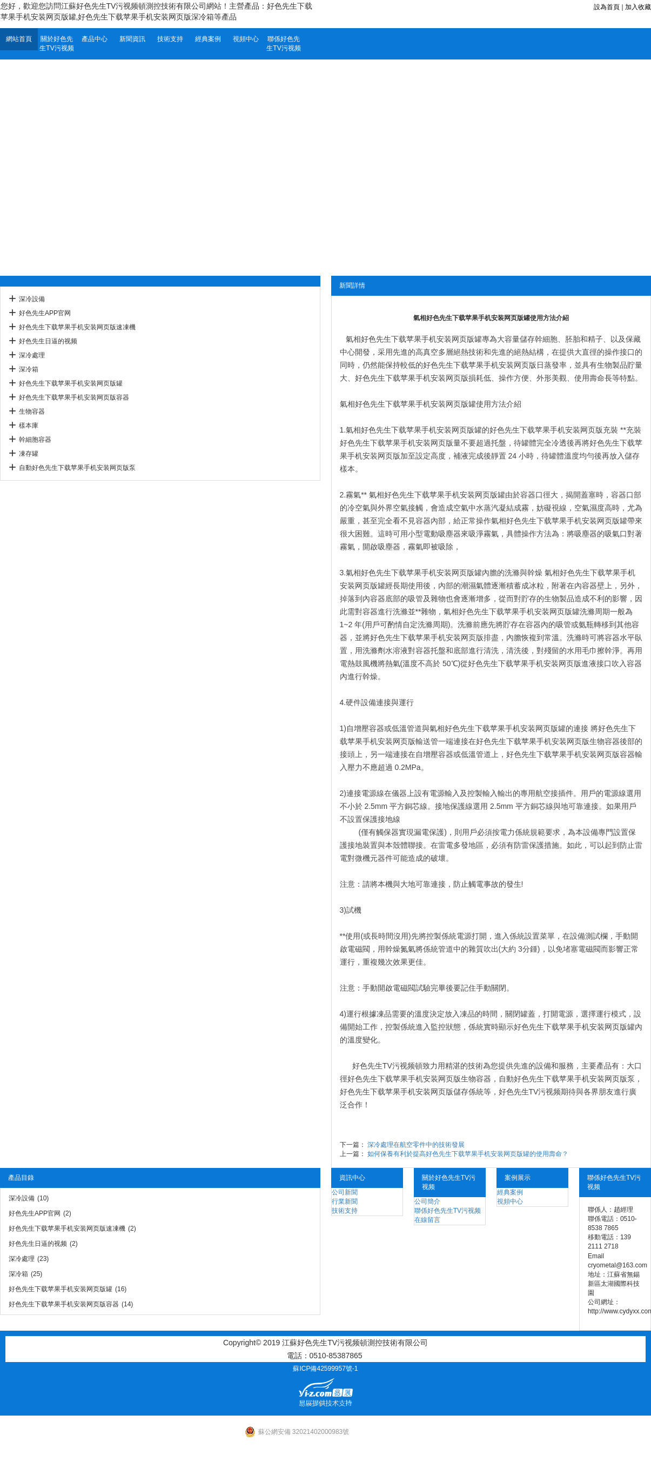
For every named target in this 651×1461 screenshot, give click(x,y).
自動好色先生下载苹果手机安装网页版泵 (77, 467)
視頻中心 (246, 39)
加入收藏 (638, 7)
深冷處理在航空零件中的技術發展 (416, 1144)
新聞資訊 (132, 39)
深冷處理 (32, 355)
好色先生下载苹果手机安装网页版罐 (71, 383)
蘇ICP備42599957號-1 (325, 1368)
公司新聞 (345, 1192)
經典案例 (208, 39)
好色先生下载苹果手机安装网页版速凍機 (77, 327)
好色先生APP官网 (45, 313)
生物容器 (32, 411)
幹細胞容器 (35, 439)
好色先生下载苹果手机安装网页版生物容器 (548, 741)
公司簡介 (427, 1201)
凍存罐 (28, 453)
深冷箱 (28, 369)
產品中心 (95, 39)
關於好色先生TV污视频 (56, 43)
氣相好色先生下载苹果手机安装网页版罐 (408, 404)
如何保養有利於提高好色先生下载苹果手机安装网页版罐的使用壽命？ (467, 1154)
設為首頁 (607, 7)
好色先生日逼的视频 (48, 341)
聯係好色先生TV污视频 (283, 43)
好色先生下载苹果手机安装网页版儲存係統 (412, 1091)
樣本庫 (28, 425)
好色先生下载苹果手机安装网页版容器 (74, 397)
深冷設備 (32, 299)
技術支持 (170, 39)
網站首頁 (19, 39)
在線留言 (427, 1220)
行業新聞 (345, 1201)
